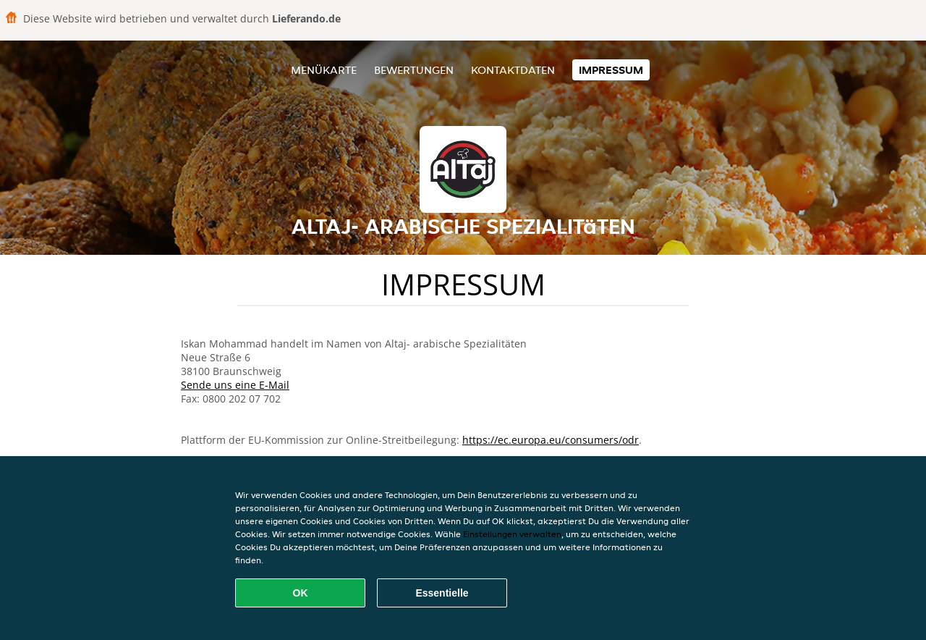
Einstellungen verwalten (512, 534)
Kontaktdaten (513, 69)
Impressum (611, 69)
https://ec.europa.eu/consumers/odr (550, 440)
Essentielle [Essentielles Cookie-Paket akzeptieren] (441, 593)
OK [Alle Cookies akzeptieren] (300, 593)
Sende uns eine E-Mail (235, 385)
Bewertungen (414, 69)
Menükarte (324, 69)
